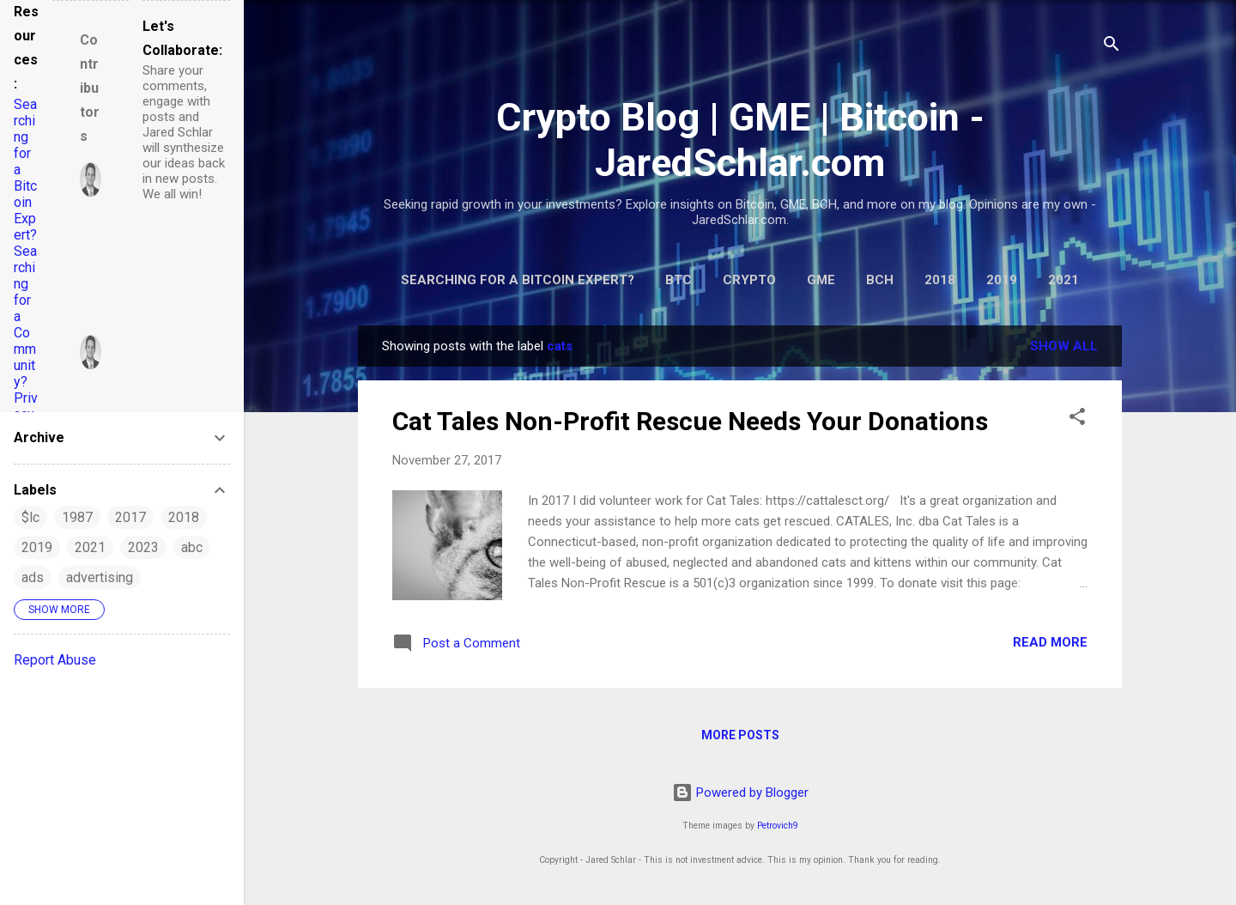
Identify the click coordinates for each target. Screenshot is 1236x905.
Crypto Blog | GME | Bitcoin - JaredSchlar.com (740, 139)
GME (821, 280)
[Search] (1111, 47)
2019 (1001, 280)
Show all (1064, 346)
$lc (30, 517)
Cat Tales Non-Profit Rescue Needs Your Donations (690, 421)
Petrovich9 (777, 825)
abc (192, 547)
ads (32, 577)
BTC (678, 280)
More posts (740, 735)
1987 (77, 517)
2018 (939, 280)
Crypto (749, 280)
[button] (1077, 419)
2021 (1063, 280)
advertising (99, 577)
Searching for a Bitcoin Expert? (517, 280)
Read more (1050, 642)
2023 (143, 547)
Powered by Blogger (740, 792)
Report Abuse (55, 660)
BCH (880, 280)
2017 (130, 517)
